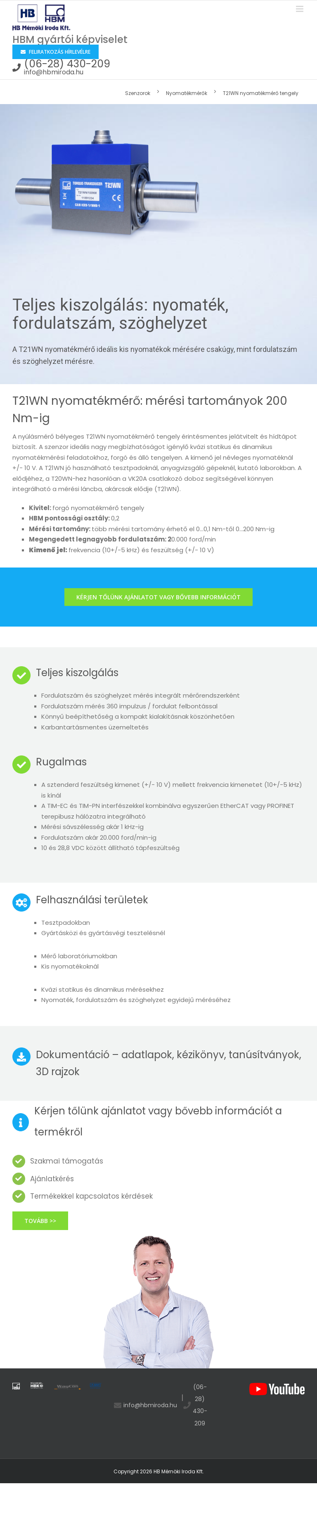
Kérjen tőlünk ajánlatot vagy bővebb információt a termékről (158, 1121)
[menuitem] (140, 92)
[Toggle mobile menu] (300, 9)
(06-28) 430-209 (67, 64)
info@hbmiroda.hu (53, 72)
